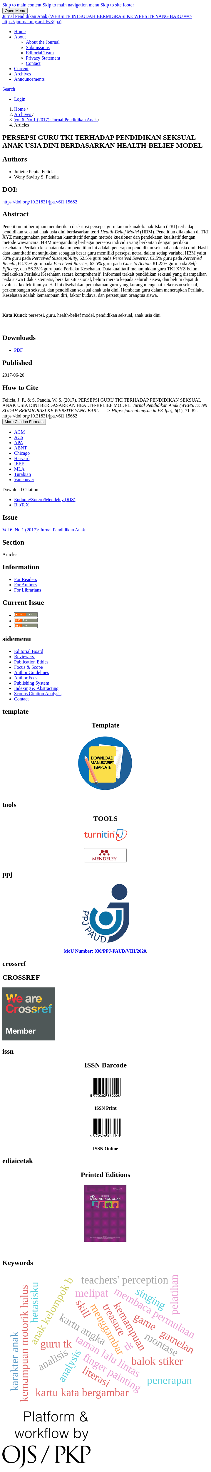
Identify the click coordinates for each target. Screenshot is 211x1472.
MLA (19, 468)
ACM (19, 432)
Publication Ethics (31, 661)
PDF (18, 350)
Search (8, 89)
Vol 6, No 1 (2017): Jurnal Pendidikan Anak (56, 119)
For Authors (25, 584)
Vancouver (24, 479)
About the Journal (43, 42)
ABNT (20, 447)
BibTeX (21, 504)
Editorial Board (28, 651)
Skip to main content (21, 4)
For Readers (25, 579)
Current (21, 68)
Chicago (22, 453)
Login (19, 99)
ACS (18, 437)
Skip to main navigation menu (71, 4)
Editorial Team (40, 52)
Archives (22, 73)
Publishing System (31, 683)
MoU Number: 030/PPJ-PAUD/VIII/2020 (105, 951)
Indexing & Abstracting (36, 688)
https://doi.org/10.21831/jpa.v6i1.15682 (39, 201)
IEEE (19, 463)
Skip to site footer (117, 4)
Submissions (38, 47)
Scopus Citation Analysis (37, 693)
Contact (33, 63)
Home (20, 31)
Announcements (29, 79)
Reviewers (24, 656)
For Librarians (27, 589)
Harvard (21, 458)
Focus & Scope (28, 667)
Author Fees (25, 677)
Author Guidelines (31, 672)
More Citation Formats (24, 422)
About (20, 36)
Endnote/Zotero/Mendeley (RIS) (44, 499)
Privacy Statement (43, 57)
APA (18, 442)
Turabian (22, 474)
